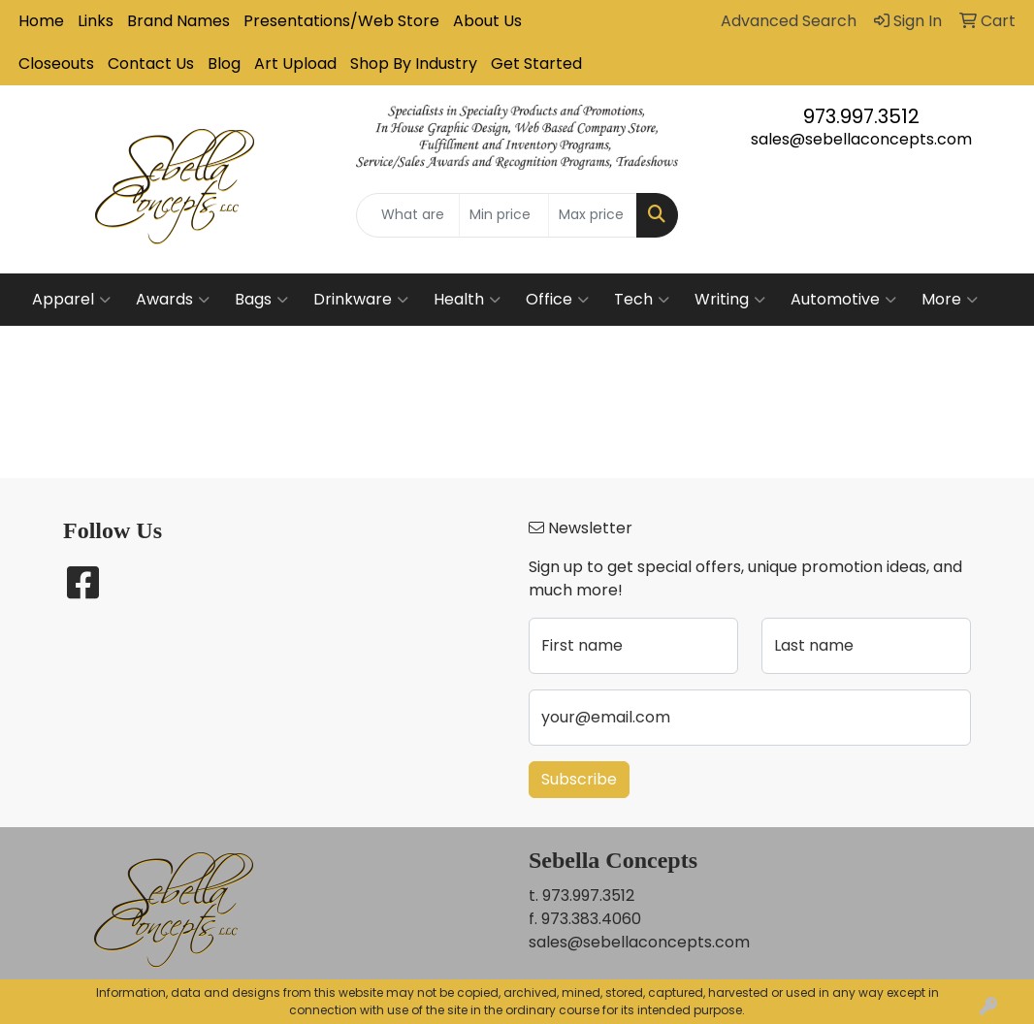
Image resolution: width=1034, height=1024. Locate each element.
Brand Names (178, 21)
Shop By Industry (413, 63)
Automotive (843, 299)
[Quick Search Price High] (592, 215)
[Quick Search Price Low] (503, 215)
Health (467, 299)
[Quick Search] (408, 215)
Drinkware (360, 299)
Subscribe (579, 779)
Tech (641, 299)
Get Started (536, 63)
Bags (261, 299)
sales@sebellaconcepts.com (861, 139)
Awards (173, 299)
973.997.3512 (861, 116)
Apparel (71, 299)
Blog (224, 63)
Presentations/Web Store (341, 21)
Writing (730, 299)
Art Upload (295, 63)
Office (557, 299)
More (949, 299)
